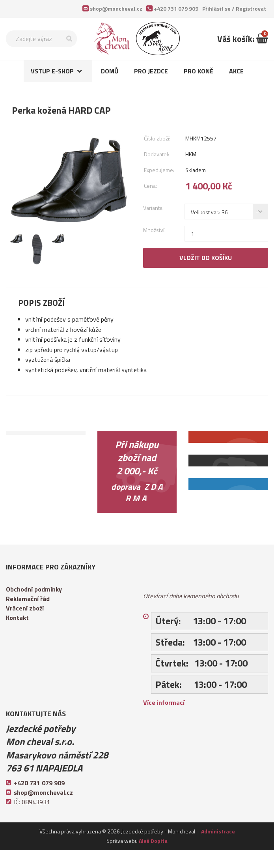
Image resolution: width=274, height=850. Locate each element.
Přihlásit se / (234, 8)
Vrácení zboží (25, 608)
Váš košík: (242, 38)
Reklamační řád (28, 598)
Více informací (164, 702)
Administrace (218, 831)
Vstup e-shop (52, 71)
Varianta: (153, 208)
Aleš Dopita (153, 841)
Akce (236, 71)
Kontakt (17, 617)
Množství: (154, 230)
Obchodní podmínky (34, 589)
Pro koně (198, 71)
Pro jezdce (151, 71)
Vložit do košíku (205, 257)
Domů (109, 71)
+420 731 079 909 (176, 8)
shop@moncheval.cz (116, 8)
